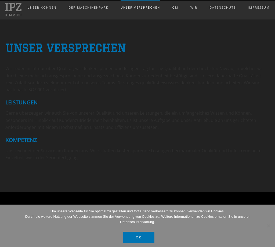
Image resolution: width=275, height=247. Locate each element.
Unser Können (41, 2)
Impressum (259, 2)
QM (175, 2)
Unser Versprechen (140, 2)
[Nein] (268, 225)
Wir (193, 2)
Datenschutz (222, 2)
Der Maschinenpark (88, 2)
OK (139, 237)
